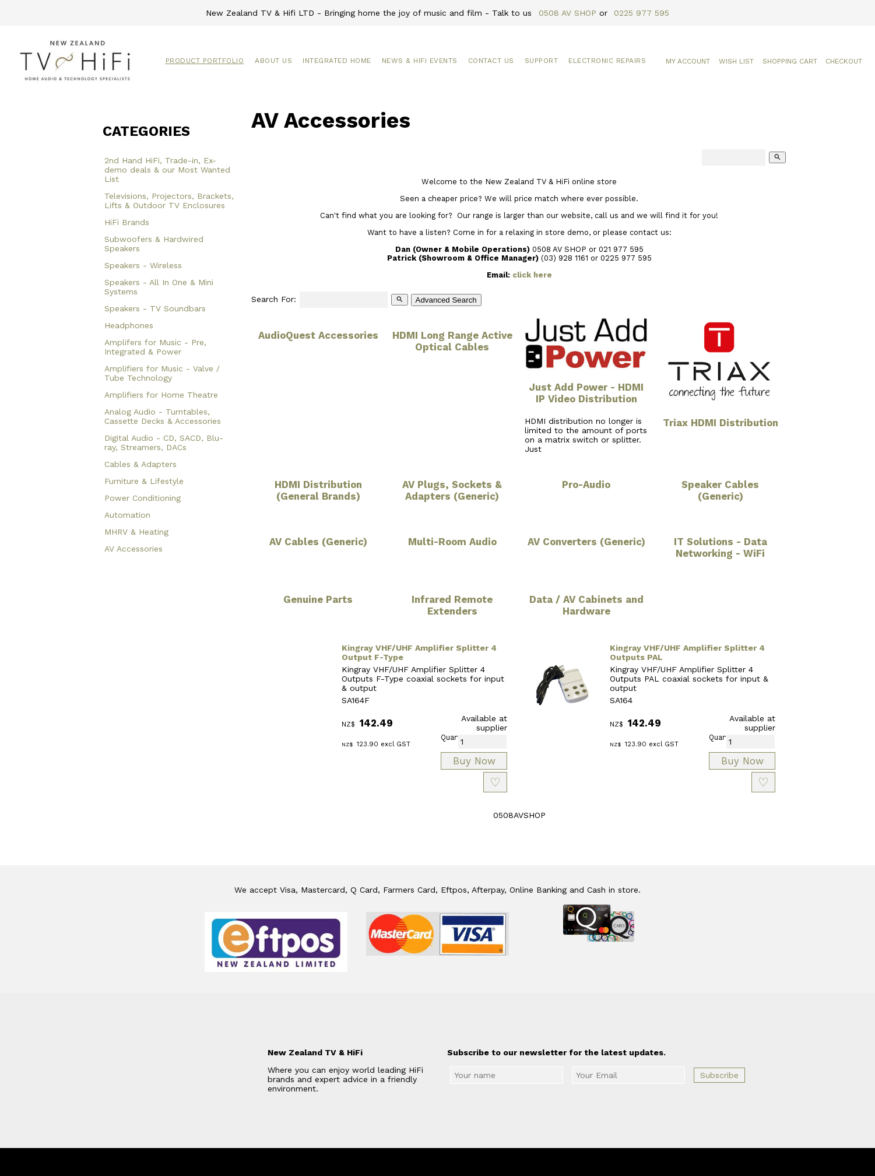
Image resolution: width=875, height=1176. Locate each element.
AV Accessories (133, 548)
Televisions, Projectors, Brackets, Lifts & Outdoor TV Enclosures (169, 200)
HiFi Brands (126, 222)
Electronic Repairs (607, 61)
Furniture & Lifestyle (144, 481)
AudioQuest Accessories (318, 335)
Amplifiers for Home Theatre (161, 394)
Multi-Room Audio (452, 541)
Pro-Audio (586, 484)
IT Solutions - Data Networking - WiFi (720, 547)
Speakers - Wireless (143, 265)
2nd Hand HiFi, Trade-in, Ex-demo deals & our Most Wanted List (167, 170)
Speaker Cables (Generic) (720, 490)
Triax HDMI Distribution (720, 423)
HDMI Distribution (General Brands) (318, 490)
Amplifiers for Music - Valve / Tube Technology (162, 373)
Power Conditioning (142, 498)
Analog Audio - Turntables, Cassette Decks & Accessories (162, 416)
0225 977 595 (641, 12)
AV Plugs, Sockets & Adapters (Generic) (452, 490)
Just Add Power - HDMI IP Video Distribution (586, 393)
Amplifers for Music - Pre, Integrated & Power (155, 347)
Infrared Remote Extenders (452, 605)
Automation (127, 514)
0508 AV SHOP (567, 12)
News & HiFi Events (420, 61)
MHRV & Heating (136, 531)
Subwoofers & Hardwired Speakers (153, 243)
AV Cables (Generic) (318, 541)
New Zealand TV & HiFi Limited (468, 1162)
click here (532, 275)
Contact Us (491, 61)
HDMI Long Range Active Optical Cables (452, 341)
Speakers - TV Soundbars (155, 308)
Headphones (128, 325)
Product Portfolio (205, 61)
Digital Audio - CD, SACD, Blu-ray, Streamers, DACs (163, 442)
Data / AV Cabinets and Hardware (586, 605)
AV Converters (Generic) (586, 541)
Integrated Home (337, 61)
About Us (273, 61)
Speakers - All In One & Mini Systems (158, 287)
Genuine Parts (318, 599)
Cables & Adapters (140, 464)
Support (541, 61)
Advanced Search (446, 300)
